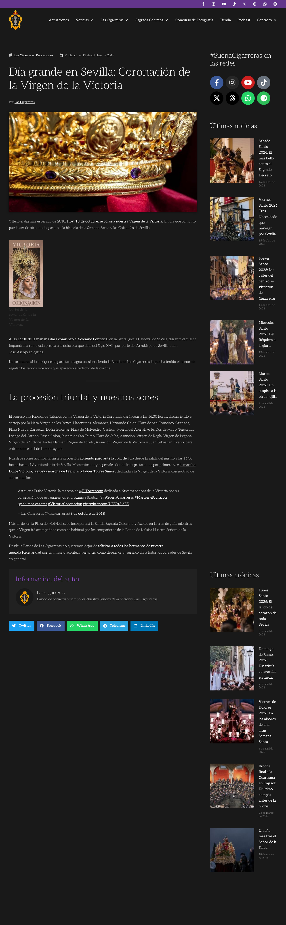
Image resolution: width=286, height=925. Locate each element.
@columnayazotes (32, 504)
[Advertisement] (243, 361)
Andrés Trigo (78, 919)
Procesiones (44, 55)
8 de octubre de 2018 (88, 514)
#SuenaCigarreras (119, 497)
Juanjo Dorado (99, 919)
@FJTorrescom (91, 491)
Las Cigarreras (24, 55)
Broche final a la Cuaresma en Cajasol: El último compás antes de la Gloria (252, 542)
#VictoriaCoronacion (65, 504)
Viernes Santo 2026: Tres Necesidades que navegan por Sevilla (252, 173)
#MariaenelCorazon (151, 497)
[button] (84, 20)
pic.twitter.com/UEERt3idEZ (106, 504)
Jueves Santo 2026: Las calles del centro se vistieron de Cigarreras (251, 206)
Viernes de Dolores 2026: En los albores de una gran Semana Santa (251, 509)
